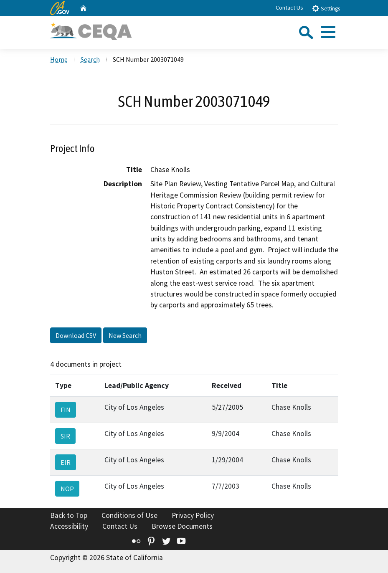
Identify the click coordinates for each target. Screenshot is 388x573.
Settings (326, 8)
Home (59, 59)
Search (90, 59)
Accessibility (69, 526)
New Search (125, 335)
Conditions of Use (129, 515)
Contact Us (289, 7)
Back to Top (68, 515)
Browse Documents (182, 526)
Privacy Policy (193, 515)
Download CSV (76, 335)
